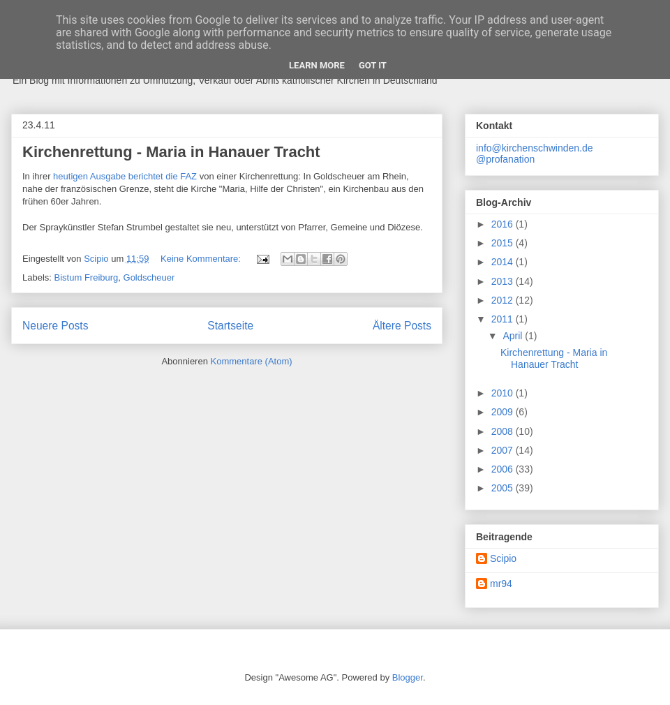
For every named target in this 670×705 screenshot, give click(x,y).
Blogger (407, 677)
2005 (503, 487)
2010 (503, 393)
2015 (503, 242)
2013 (503, 281)
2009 (503, 411)
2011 (503, 319)
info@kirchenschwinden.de (534, 148)
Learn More (317, 65)
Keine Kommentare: (202, 258)
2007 (503, 450)
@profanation (505, 159)
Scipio (503, 558)
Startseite (230, 326)
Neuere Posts (55, 326)
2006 (503, 469)
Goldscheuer (149, 277)
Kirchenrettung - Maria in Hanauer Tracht (171, 152)
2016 (503, 224)
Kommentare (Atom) (251, 361)
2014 (503, 261)
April (513, 335)
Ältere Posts (402, 326)
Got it (373, 65)
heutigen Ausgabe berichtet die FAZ (125, 176)
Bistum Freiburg (86, 277)
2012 (503, 300)
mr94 (501, 583)
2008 (503, 431)
